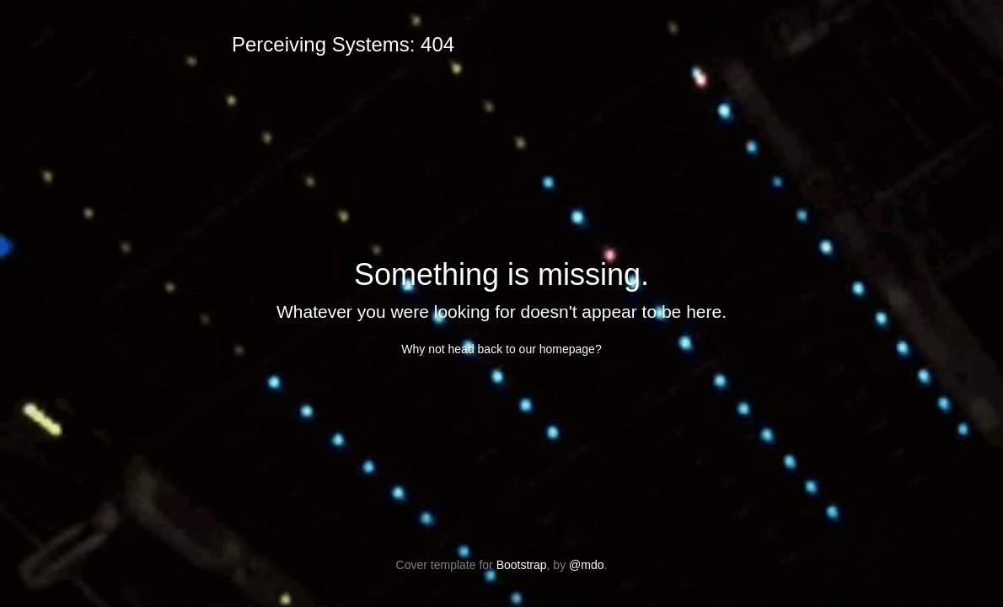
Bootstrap (521, 565)
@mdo (586, 565)
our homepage (557, 349)
